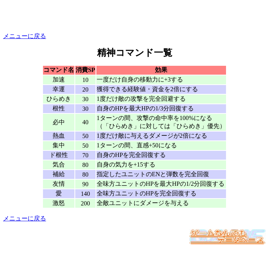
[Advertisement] (134, 14)
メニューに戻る (24, 36)
